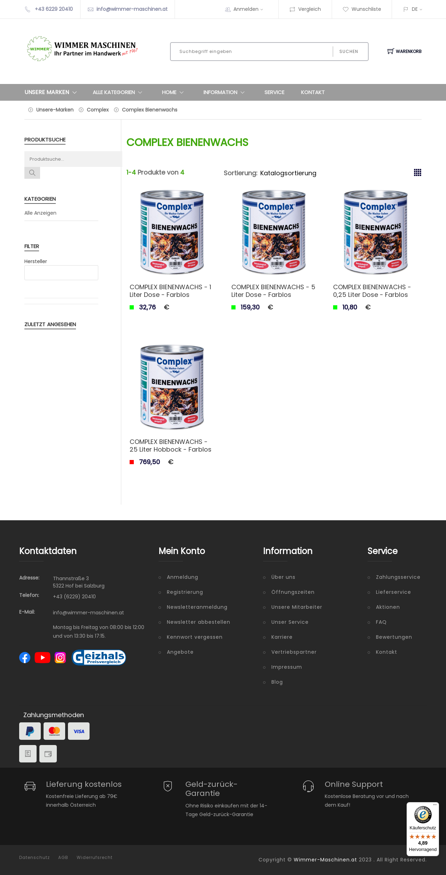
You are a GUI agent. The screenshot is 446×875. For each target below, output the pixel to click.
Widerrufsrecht (95, 857)
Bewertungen (394, 637)
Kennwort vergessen (195, 637)
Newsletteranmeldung (197, 607)
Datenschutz (34, 857)
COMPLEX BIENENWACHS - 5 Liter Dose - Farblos (273, 291)
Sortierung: (240, 173)
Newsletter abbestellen (198, 622)
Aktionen (388, 607)
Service (274, 92)
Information (225, 92)
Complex (98, 109)
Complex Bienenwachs (149, 109)
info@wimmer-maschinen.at (132, 9)
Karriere (282, 637)
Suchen (348, 51)
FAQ (381, 622)
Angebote (180, 651)
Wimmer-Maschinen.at (325, 859)
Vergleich (305, 9)
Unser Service (290, 622)
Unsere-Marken (55, 109)
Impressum (286, 666)
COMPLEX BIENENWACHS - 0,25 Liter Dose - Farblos (372, 291)
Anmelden (250, 9)
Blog (277, 681)
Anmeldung (182, 577)
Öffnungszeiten (293, 592)
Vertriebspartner (294, 651)
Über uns (283, 577)
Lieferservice (393, 592)
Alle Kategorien (119, 92)
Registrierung (185, 592)
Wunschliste (362, 9)
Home (174, 92)
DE (415, 9)
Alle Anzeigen (40, 212)
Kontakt (313, 92)
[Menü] (435, 806)
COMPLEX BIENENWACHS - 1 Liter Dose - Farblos (170, 291)
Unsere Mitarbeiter (296, 607)
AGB (63, 857)
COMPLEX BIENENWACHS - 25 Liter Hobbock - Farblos (171, 445)
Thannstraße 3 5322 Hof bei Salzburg (79, 582)
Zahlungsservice (398, 577)
